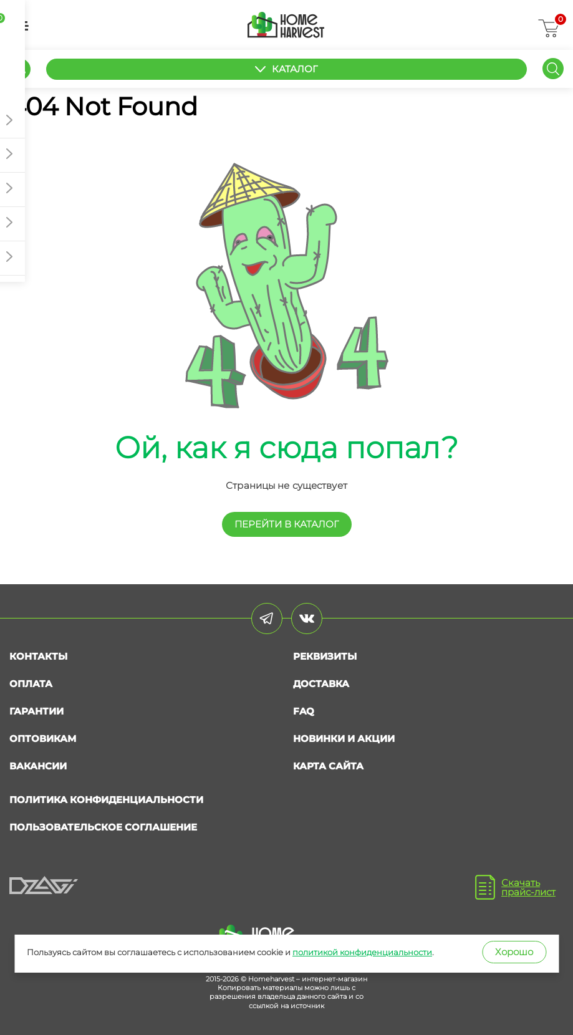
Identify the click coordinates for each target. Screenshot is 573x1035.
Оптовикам (42, 738)
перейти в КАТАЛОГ (286, 524)
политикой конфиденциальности (362, 952)
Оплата (30, 684)
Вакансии (38, 766)
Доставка (321, 684)
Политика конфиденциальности (106, 800)
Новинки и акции (344, 738)
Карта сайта (328, 766)
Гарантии (36, 711)
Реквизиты (325, 656)
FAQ (303, 711)
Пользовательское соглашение (103, 827)
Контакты (38, 656)
